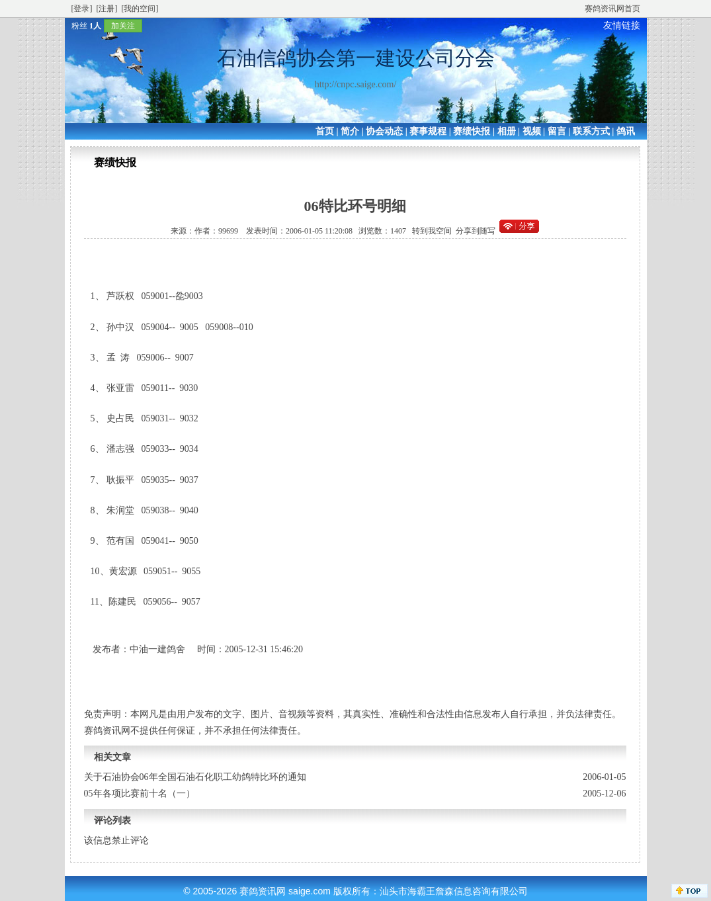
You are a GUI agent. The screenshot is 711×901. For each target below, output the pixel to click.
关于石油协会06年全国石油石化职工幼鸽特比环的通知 (195, 777)
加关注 (123, 25)
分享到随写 (475, 231)
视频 (532, 131)
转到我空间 (432, 231)
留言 (557, 131)
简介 (350, 131)
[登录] (82, 8)
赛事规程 (427, 131)
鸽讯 (625, 131)
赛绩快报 (471, 131)
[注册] (107, 8)
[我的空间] (140, 8)
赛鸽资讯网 (262, 891)
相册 (506, 131)
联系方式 (591, 131)
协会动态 (384, 131)
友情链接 (621, 25)
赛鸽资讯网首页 (612, 8)
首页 (324, 131)
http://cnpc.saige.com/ (356, 84)
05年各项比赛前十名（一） (139, 793)
